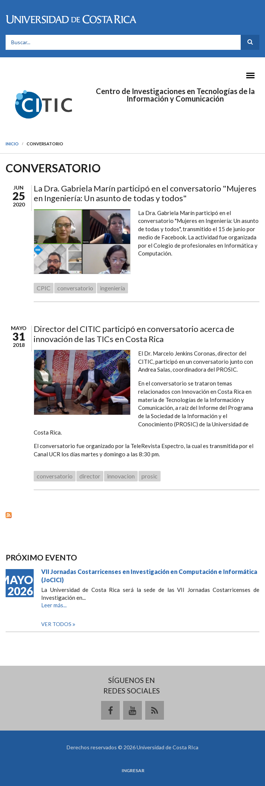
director (89, 476)
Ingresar (133, 770)
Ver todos (57, 624)
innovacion (121, 476)
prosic (149, 476)
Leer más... (54, 605)
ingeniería (112, 287)
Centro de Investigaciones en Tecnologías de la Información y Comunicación (175, 94)
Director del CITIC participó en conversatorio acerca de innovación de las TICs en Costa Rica (134, 334)
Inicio (12, 143)
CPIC (44, 287)
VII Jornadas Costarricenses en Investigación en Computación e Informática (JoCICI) (149, 575)
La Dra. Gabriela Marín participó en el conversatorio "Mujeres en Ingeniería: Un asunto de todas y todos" (145, 193)
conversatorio (75, 287)
